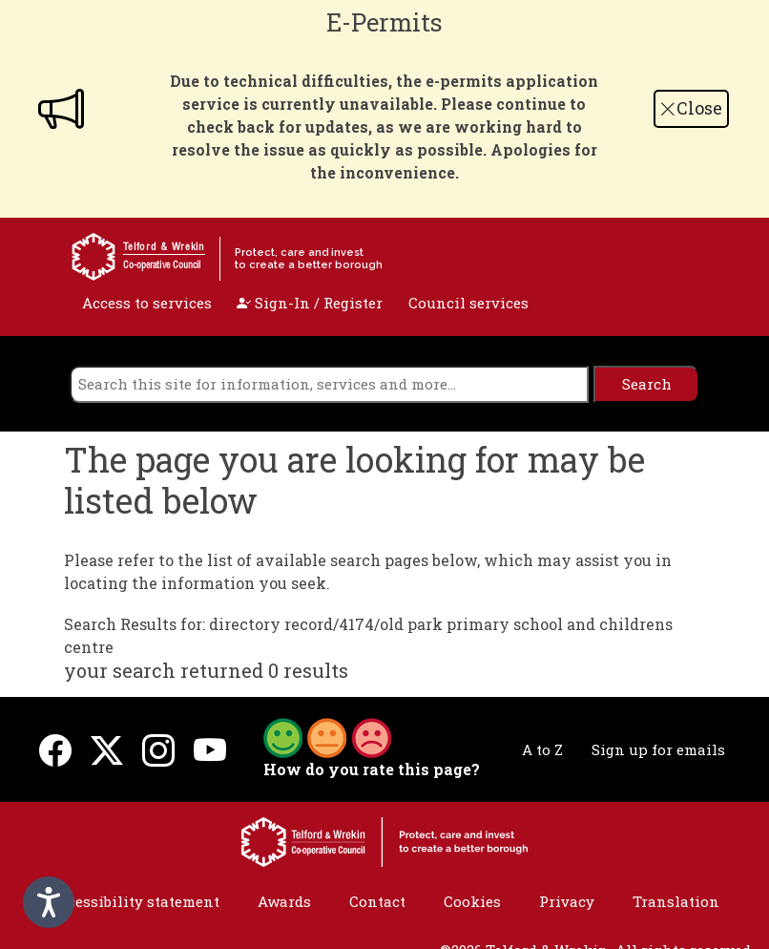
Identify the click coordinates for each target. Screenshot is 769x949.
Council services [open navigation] (468, 302)
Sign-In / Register (310, 302)
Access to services (147, 302)
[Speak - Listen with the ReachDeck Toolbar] (48, 902)
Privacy (566, 901)
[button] (327, 736)
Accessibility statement (134, 901)
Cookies (472, 901)
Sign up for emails (658, 749)
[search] (329, 384)
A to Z (542, 749)
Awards (284, 901)
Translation (676, 901)
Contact (377, 901)
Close (690, 107)
